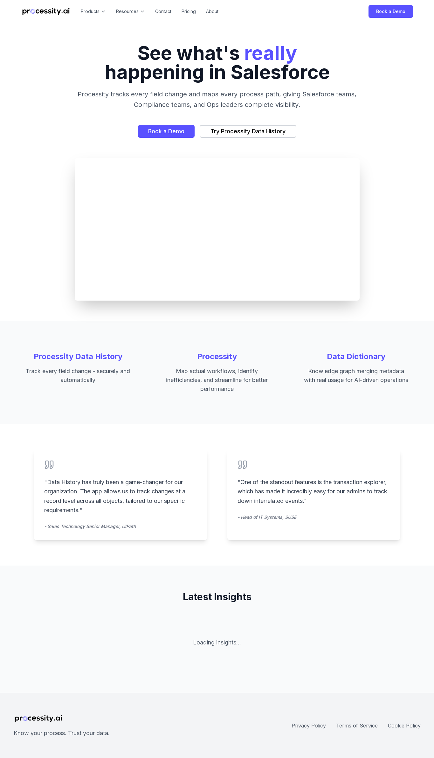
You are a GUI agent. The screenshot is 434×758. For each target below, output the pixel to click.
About (212, 11)
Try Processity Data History (248, 131)
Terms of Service (357, 725)
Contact (163, 11)
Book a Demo (390, 11)
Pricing (189, 11)
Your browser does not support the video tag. (217, 229)
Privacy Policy (309, 725)
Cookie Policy (404, 725)
